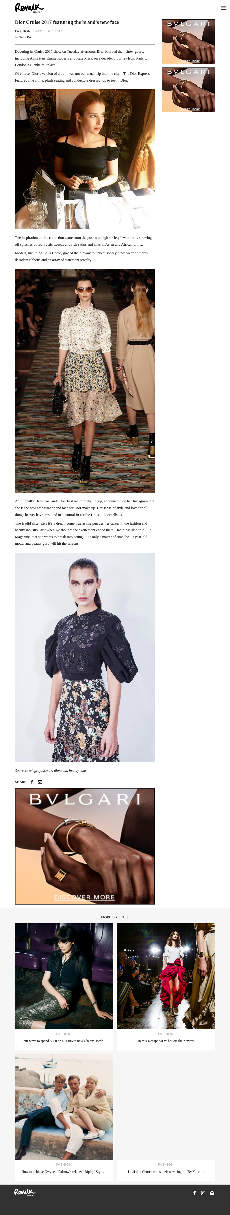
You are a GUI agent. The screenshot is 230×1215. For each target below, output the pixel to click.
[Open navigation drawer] (223, 8)
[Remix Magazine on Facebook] (194, 1193)
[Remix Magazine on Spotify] (212, 1193)
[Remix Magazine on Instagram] (203, 1193)
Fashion (23, 31)
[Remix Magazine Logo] (29, 8)
